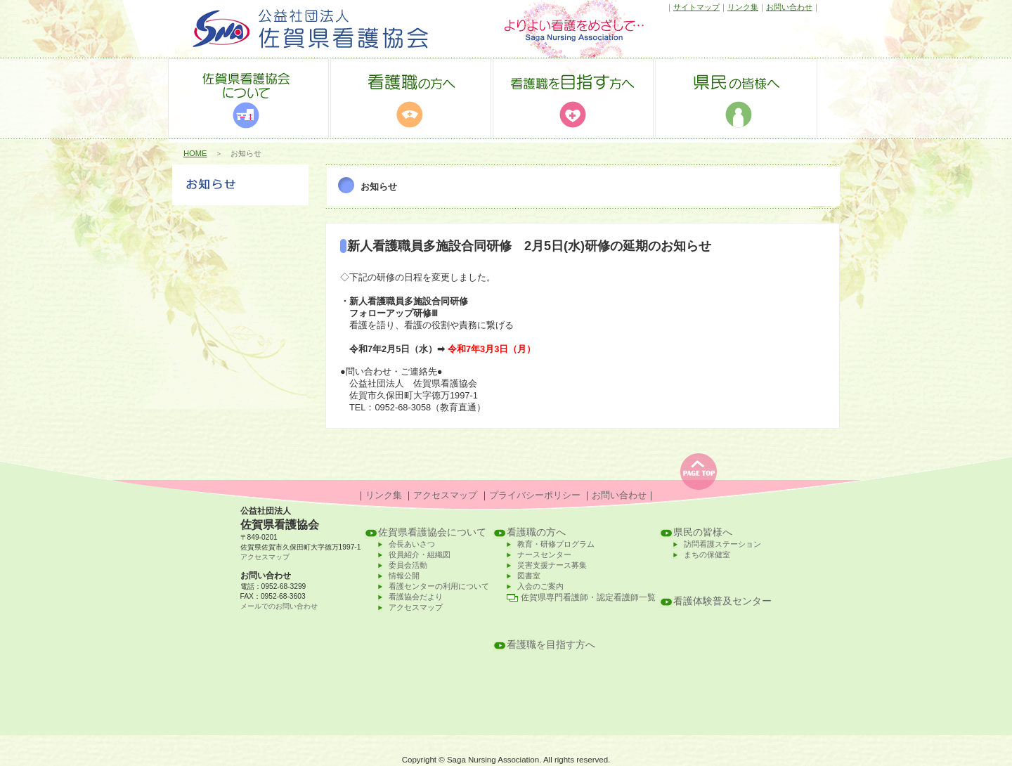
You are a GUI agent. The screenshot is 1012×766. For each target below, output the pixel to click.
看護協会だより (416, 596)
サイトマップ (696, 7)
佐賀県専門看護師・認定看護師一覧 (588, 597)
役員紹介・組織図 (419, 554)
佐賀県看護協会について (432, 532)
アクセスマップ (445, 495)
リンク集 (742, 7)
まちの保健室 (707, 554)
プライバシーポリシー (534, 495)
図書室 (528, 575)
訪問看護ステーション (722, 544)
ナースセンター (544, 554)
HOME (195, 153)
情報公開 (404, 575)
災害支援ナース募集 (552, 565)
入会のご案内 (540, 586)
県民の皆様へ (702, 532)
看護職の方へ (536, 532)
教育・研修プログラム (556, 544)
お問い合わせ (789, 7)
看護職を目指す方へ (551, 645)
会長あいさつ (412, 544)
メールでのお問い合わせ (279, 606)
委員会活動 (408, 565)
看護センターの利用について (439, 586)
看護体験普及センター (722, 601)
